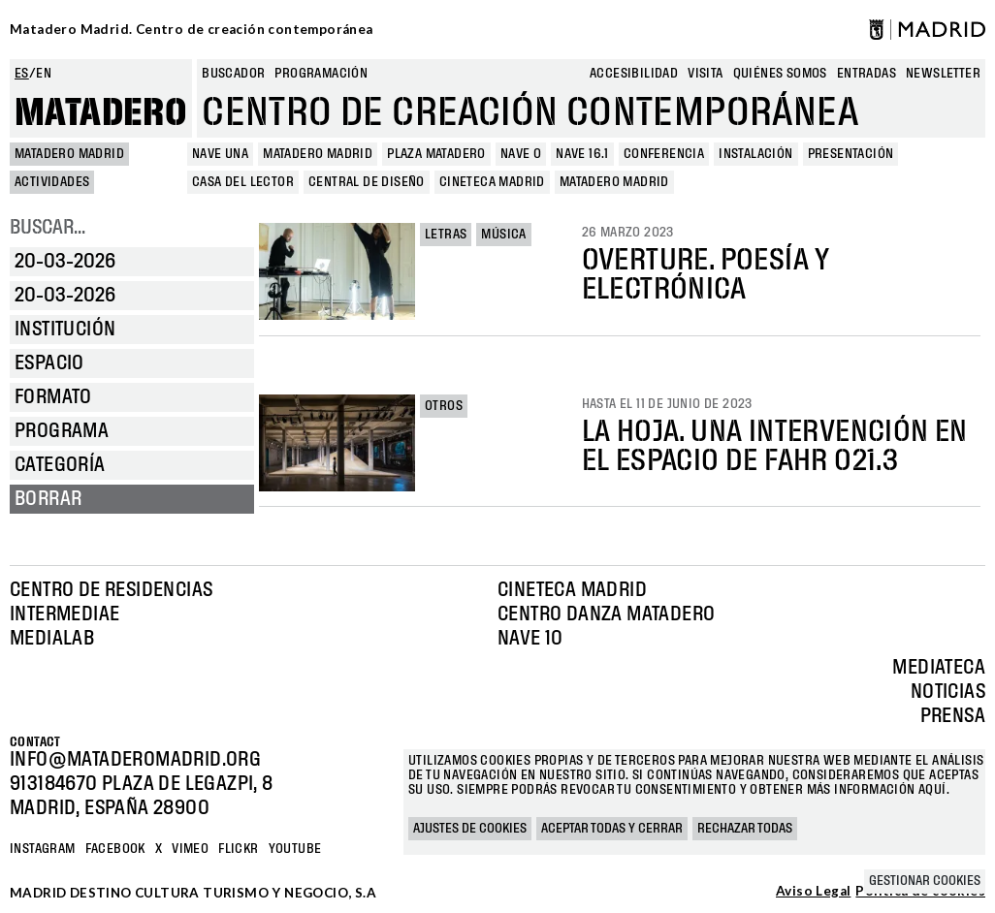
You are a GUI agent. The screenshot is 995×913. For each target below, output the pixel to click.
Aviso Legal (813, 891)
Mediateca (938, 667)
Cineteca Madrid (572, 590)
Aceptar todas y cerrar (612, 828)
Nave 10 (530, 638)
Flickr (238, 849)
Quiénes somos (780, 73)
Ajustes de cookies (470, 828)
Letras (445, 234)
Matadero (101, 113)
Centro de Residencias (111, 590)
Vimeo (190, 849)
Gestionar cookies (924, 881)
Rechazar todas (744, 828)
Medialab (52, 638)
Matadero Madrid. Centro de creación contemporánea (191, 29)
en (43, 73)
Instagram (43, 849)
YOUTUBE (295, 849)
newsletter (943, 73)
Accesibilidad (634, 73)
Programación (321, 73)
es (22, 73)
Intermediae (64, 614)
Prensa (952, 716)
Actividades (52, 182)
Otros (444, 406)
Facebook (115, 849)
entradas (866, 73)
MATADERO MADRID (69, 154)
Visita (705, 73)
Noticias (948, 692)
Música (503, 234)
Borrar (48, 499)
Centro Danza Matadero (606, 614)
